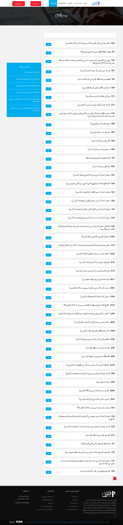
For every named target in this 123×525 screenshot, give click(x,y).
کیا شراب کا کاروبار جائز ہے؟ (32, 72)
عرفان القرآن (74, 497)
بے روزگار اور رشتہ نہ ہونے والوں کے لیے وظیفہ (27, 79)
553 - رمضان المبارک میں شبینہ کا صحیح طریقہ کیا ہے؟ (94, 175)
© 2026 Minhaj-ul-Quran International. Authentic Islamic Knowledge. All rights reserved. (52, 522)
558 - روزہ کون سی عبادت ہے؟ (103, 166)
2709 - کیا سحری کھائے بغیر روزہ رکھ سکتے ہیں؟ (97, 330)
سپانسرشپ (35, 3)
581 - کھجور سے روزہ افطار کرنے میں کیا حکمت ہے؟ (96, 79)
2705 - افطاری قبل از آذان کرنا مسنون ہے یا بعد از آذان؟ (95, 339)
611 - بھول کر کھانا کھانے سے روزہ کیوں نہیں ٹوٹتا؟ (97, 51)
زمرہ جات (53, 3)
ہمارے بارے (78, 3)
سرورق (85, 3)
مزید (48, 44)
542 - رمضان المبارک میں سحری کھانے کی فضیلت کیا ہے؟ (93, 200)
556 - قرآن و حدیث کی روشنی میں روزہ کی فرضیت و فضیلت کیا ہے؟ (90, 373)
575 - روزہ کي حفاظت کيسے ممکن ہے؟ (100, 96)
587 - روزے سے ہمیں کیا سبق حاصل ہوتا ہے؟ (97, 70)
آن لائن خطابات (73, 503)
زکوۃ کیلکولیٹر (62, 3)
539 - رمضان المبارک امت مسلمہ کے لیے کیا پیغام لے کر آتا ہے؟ (91, 217)
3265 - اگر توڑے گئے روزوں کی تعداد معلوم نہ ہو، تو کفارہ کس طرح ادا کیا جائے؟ (87, 313)
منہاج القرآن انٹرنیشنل (47, 497)
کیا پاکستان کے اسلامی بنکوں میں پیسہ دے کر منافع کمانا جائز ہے (25, 109)
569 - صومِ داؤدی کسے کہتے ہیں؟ (102, 123)
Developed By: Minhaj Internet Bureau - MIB (95, 522)
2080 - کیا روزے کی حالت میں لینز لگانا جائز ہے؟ (97, 390)
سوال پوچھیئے (18, 3)
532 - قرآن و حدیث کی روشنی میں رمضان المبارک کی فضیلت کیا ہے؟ (89, 426)
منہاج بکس (74, 500)
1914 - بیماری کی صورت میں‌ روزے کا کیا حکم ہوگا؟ (96, 407)
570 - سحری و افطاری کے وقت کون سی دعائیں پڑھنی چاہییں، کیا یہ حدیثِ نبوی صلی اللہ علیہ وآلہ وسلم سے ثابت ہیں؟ (87, 115)
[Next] (105, 478)
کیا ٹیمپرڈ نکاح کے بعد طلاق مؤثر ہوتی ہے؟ (27, 86)
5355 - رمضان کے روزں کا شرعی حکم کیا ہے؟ (98, 236)
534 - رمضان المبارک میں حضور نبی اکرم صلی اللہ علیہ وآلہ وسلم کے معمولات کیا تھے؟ (86, 418)
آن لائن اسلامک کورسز (72, 509)
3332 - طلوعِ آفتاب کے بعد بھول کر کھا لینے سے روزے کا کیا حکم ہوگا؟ (89, 305)
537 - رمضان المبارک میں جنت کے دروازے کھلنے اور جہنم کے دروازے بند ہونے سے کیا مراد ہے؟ (88, 462)
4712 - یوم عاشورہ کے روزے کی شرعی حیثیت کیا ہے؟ (95, 270)
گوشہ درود (50, 503)
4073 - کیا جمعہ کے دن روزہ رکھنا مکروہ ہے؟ (98, 279)
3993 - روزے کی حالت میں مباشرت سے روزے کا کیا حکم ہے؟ (92, 288)
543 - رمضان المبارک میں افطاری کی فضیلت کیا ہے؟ (95, 192)
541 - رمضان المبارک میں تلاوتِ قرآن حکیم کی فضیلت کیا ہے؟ (92, 209)
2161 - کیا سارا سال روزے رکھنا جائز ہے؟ (100, 347)
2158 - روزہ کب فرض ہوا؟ (105, 382)
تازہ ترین (70, 3)
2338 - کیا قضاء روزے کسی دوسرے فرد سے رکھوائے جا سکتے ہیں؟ (90, 365)
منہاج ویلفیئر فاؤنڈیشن (47, 500)
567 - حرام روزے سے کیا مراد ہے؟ (102, 132)
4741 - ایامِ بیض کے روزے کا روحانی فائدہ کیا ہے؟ (97, 262)
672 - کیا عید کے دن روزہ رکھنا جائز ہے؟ (100, 435)
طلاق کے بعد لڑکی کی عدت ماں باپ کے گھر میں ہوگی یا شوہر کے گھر (24, 100)
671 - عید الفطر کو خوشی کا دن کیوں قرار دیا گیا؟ (98, 443)
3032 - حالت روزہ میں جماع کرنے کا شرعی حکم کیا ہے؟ (94, 322)
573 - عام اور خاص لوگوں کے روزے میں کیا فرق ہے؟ (96, 104)
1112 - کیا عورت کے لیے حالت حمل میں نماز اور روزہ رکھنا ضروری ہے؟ (90, 452)
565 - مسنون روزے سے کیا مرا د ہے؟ (101, 149)
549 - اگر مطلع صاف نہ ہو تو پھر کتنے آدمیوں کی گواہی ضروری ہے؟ (90, 183)
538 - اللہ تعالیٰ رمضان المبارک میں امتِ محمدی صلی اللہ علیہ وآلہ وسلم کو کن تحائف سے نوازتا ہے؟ (86, 228)
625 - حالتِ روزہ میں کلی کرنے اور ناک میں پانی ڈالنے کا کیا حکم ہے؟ (90, 43)
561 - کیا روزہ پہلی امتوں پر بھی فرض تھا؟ (100, 157)
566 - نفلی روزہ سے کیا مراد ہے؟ (103, 140)
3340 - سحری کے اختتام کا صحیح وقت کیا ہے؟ (98, 296)
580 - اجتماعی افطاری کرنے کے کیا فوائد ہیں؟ (98, 87)
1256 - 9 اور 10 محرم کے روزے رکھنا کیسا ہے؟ (98, 356)
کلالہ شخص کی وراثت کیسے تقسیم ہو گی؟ (28, 92)
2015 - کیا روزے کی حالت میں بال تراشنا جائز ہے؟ (97, 399)
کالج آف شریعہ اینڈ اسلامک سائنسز (44, 509)
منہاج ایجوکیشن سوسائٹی (46, 506)
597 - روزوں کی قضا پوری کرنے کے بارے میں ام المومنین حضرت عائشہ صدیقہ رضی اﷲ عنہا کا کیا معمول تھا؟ (87, 62)
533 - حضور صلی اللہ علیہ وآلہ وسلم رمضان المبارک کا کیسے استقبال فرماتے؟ (86, 245)
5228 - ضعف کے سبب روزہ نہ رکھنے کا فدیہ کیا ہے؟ (95, 253)
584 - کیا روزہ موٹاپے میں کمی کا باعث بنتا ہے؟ (98, 471)
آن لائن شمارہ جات (73, 506)
